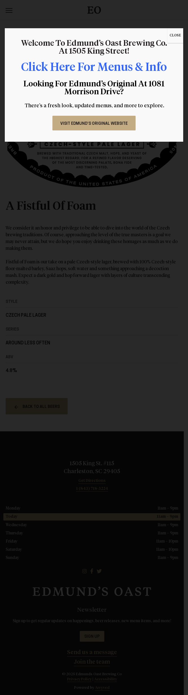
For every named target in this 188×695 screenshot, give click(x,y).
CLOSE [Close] (175, 35)
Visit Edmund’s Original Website (94, 124)
